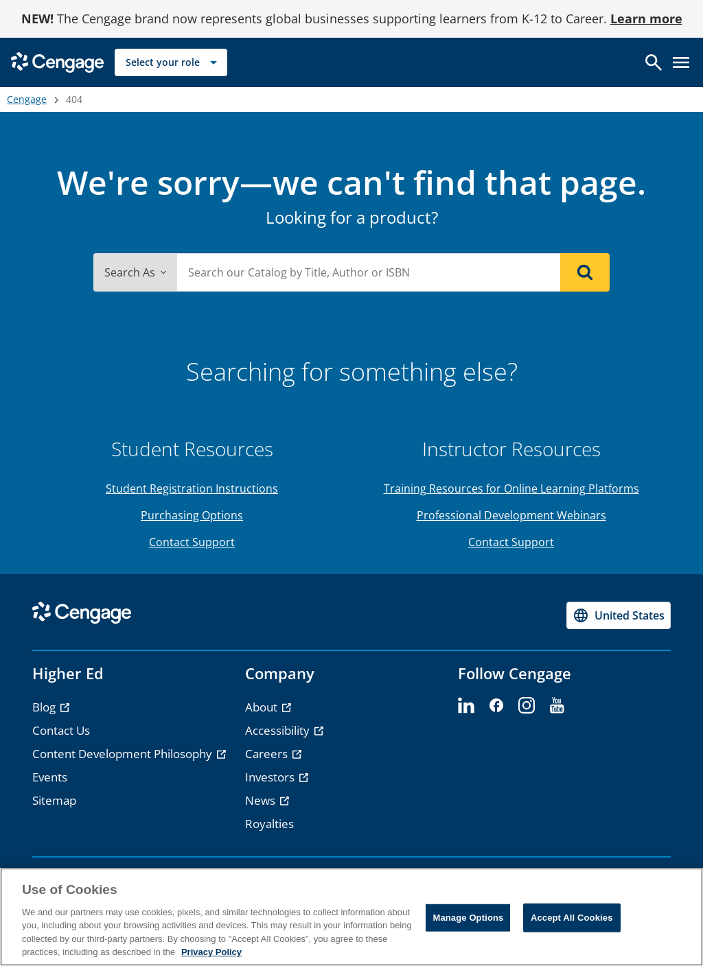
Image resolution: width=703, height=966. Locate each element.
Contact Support (192, 542)
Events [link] (49, 777)
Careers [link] (267, 754)
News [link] (261, 800)
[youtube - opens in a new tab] (557, 706)
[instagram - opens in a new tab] (526, 706)
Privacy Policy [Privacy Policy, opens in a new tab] (211, 952)
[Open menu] (681, 62)
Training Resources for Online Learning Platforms (511, 488)
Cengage (27, 99)
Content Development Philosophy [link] (123, 754)
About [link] (262, 707)
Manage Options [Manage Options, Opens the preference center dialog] (468, 917)
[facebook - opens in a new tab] (496, 706)
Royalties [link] (269, 824)
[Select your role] (171, 62)
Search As (135, 272)
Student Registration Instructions (192, 488)
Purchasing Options (192, 515)
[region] (351, 917)
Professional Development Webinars (511, 515)
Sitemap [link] (54, 800)
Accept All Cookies (572, 917)
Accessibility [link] (278, 730)
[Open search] (654, 62)
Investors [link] (271, 777)
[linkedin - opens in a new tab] (466, 706)
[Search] (585, 272)
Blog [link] (45, 707)
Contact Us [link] (61, 730)
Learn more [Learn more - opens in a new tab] (646, 18)
